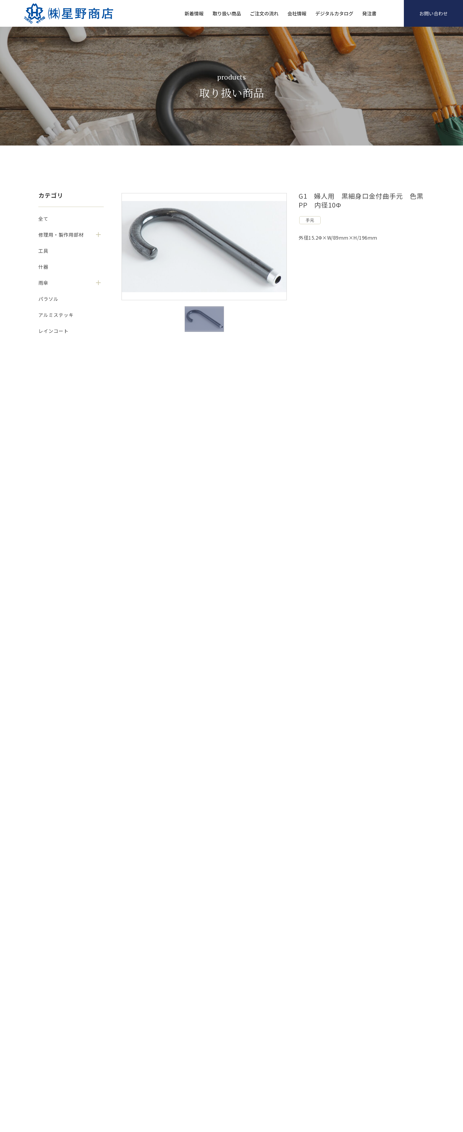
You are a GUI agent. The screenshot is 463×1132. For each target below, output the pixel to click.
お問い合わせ (433, 13)
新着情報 (194, 13)
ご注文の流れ (264, 13)
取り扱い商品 (226, 13)
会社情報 (296, 13)
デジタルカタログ (334, 13)
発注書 (369, 13)
